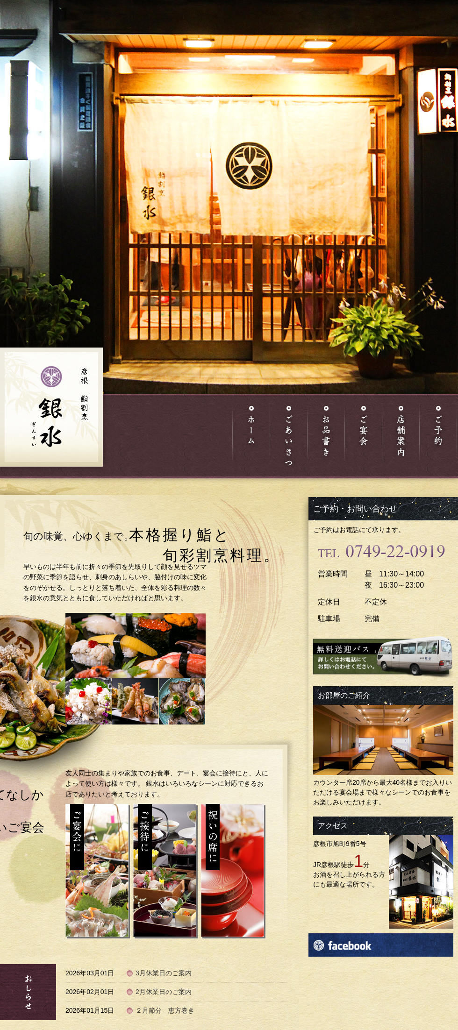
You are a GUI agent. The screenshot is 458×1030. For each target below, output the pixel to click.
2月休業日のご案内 (164, 991)
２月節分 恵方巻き (165, 1010)
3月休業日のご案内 (164, 973)
